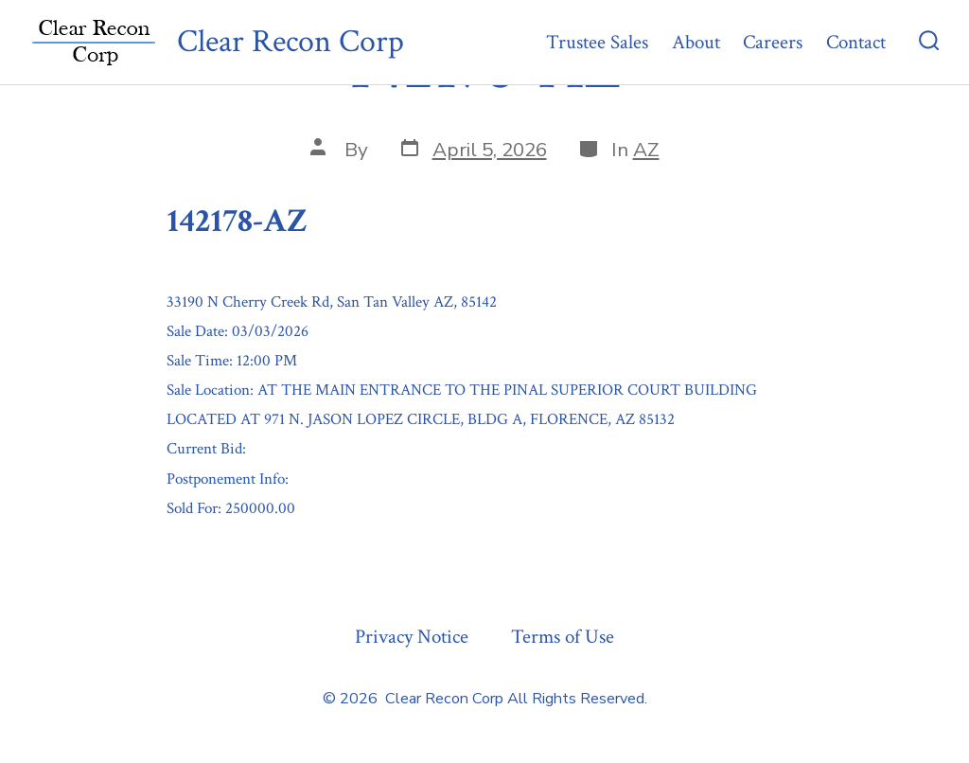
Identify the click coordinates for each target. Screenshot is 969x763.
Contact (856, 42)
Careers (772, 42)
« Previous (208, 554)
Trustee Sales (597, 42)
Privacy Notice (411, 636)
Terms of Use (562, 636)
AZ (646, 149)
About (696, 42)
